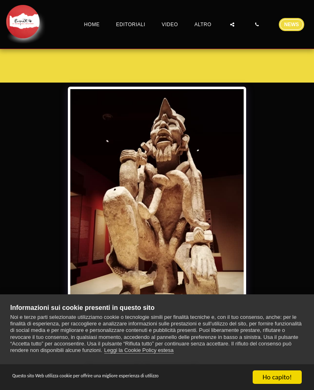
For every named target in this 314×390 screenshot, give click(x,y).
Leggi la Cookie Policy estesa (139, 353)
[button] (232, 24)
